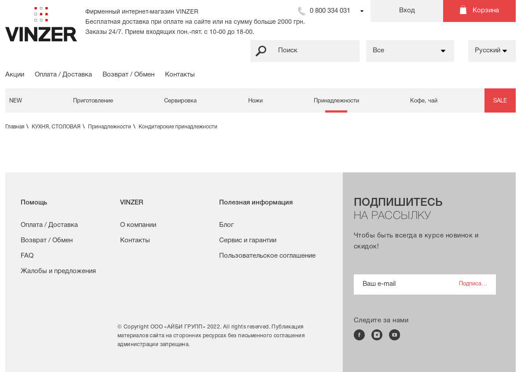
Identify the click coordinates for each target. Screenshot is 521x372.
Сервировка (180, 101)
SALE (500, 101)
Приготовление (93, 101)
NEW (15, 101)
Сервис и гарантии (247, 240)
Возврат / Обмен (128, 75)
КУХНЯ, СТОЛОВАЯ (59, 126)
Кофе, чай (423, 101)
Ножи (255, 101)
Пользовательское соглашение (267, 256)
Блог (226, 225)
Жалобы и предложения (58, 271)
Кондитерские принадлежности (178, 126)
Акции (14, 75)
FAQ (27, 256)
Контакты (180, 75)
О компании (138, 225)
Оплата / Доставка (63, 75)
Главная (17, 126)
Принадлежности (336, 101)
